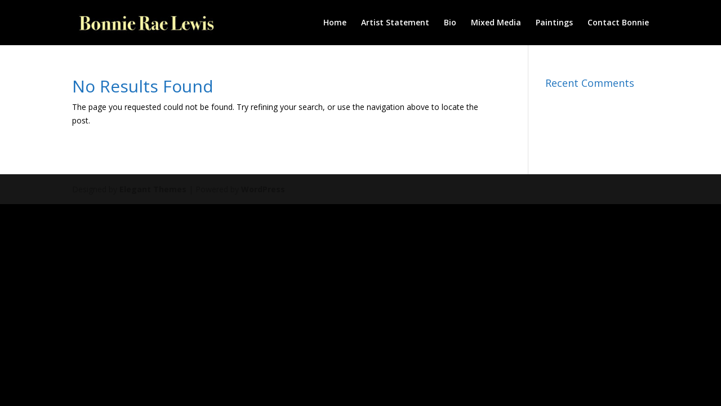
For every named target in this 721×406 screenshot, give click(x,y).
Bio (450, 23)
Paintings (554, 23)
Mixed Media (496, 23)
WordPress (263, 189)
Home (334, 23)
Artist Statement (395, 23)
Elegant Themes (152, 189)
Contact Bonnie (618, 23)
